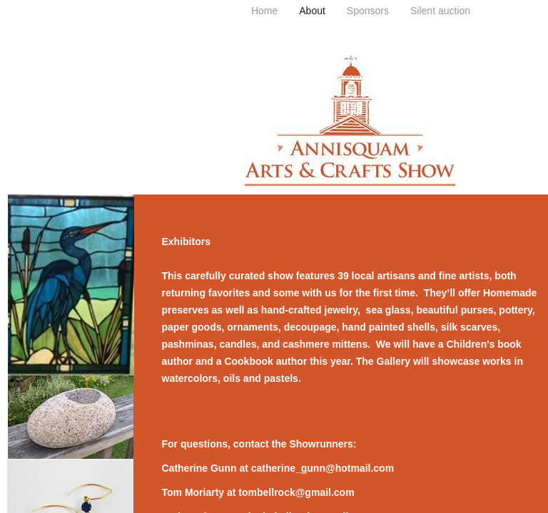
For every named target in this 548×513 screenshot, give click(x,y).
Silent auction (440, 10)
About (312, 10)
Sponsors (368, 10)
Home (264, 10)
